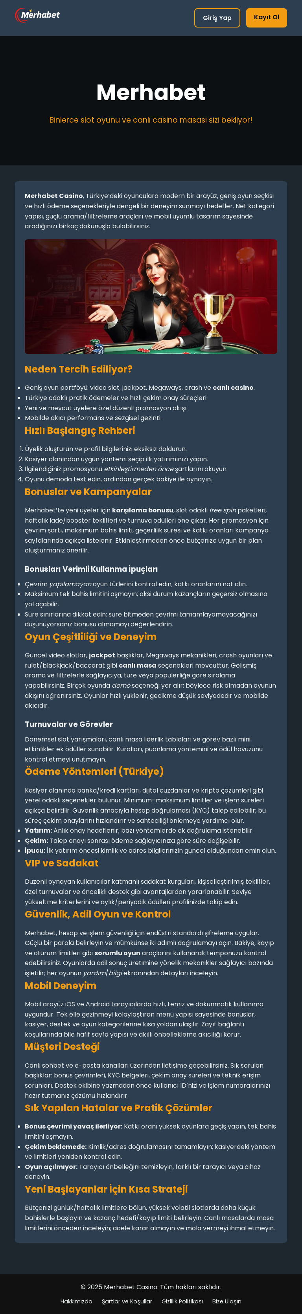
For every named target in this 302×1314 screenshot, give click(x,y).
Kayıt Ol (266, 17)
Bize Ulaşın (226, 1301)
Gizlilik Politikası (182, 1301)
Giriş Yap (217, 17)
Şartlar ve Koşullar (127, 1301)
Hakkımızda (76, 1301)
